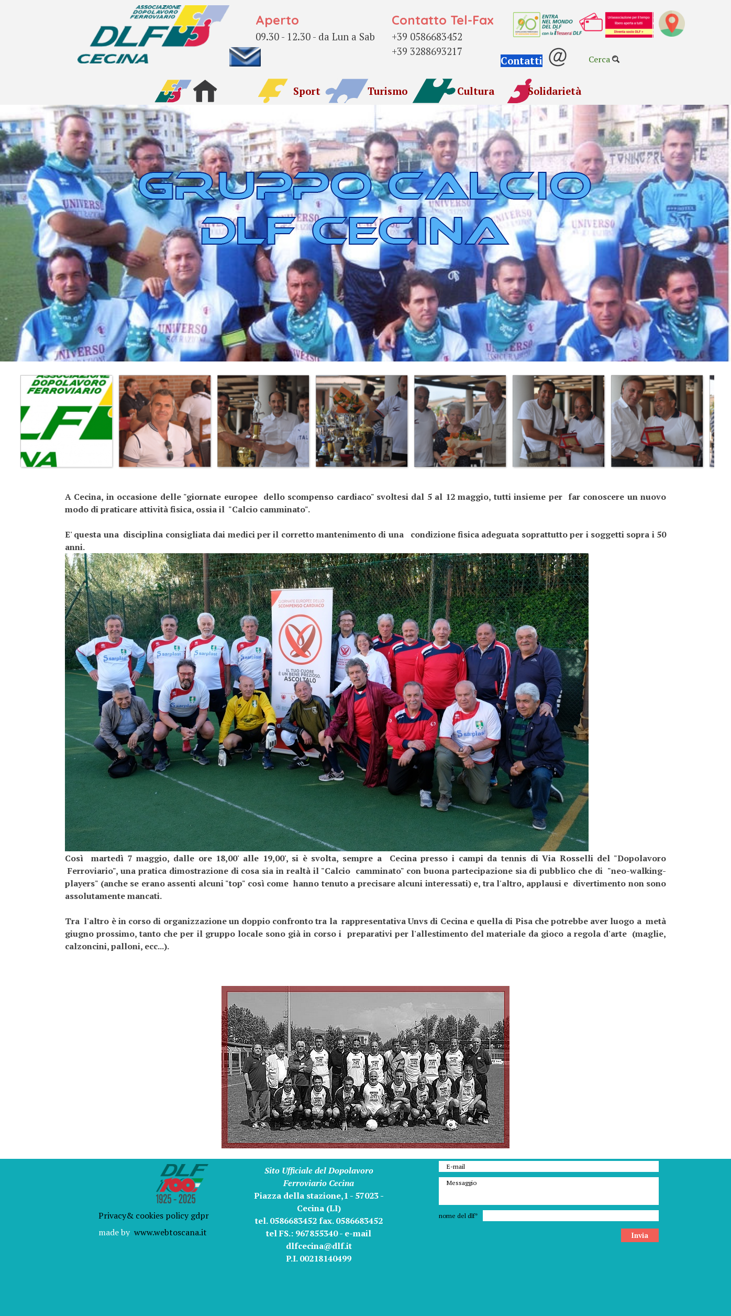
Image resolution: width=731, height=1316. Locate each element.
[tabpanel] (321, 33)
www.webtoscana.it (170, 1232)
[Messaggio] (549, 1191)
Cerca (599, 59)
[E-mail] (549, 1166)
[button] (534, 61)
